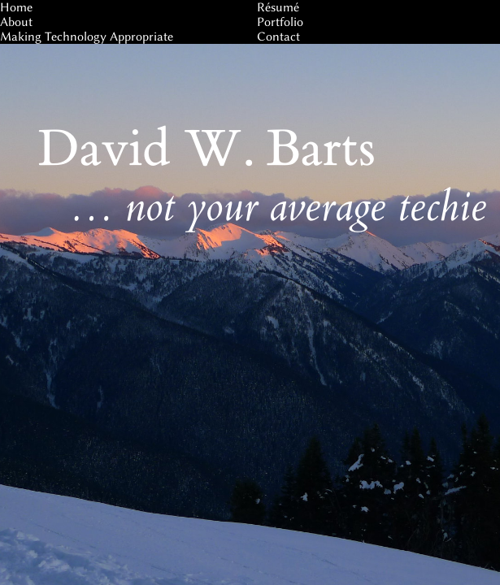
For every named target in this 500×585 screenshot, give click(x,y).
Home (16, 7)
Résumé (278, 7)
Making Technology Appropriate (86, 36)
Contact (278, 36)
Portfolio (280, 22)
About (16, 22)
